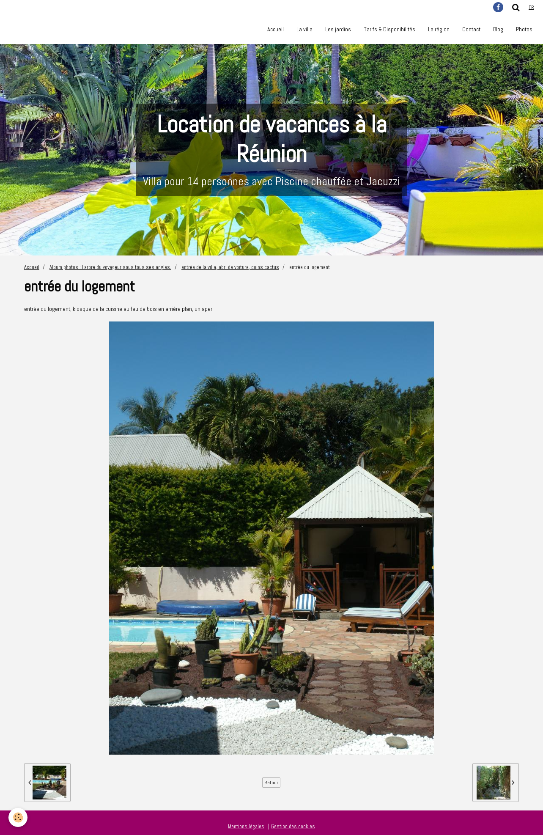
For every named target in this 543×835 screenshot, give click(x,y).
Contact (471, 29)
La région (439, 29)
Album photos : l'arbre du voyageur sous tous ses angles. (110, 267)
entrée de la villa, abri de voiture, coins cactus (230, 267)
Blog (498, 29)
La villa (304, 29)
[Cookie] (17, 817)
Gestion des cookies (293, 826)
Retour (271, 782)
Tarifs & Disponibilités (389, 29)
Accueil (275, 29)
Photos (524, 29)
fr (531, 7)
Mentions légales (246, 826)
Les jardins (338, 29)
